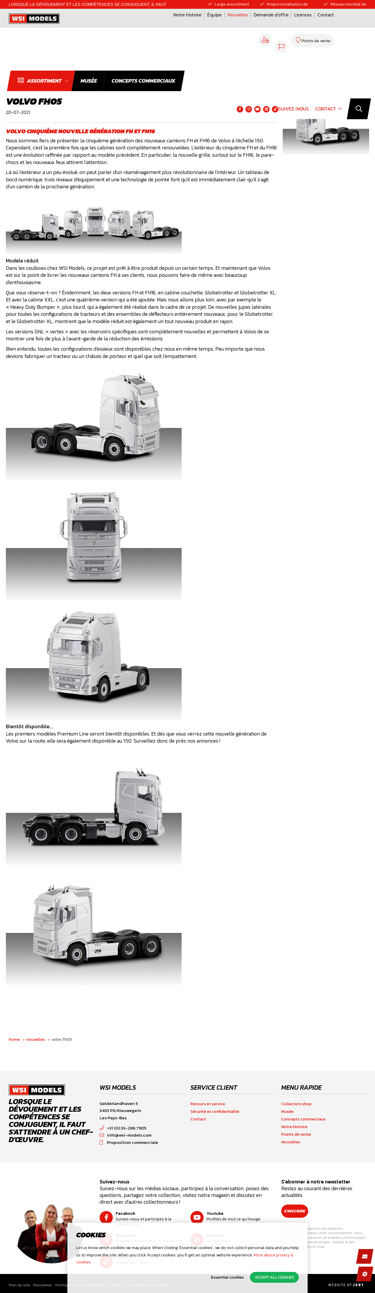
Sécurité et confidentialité (214, 1111)
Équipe (156, 24)
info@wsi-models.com (125, 1135)
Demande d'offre (212, 24)
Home (14, 1039)
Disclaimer (42, 1285)
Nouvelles (179, 24)
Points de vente (296, 1134)
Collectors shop (296, 1104)
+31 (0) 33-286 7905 (123, 1128)
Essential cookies (227, 1277)
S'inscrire (298, 1210)
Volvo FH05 (62, 1039)
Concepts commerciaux (303, 1119)
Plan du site (19, 1285)
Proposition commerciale (129, 1142)
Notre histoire (129, 24)
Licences (244, 24)
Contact (267, 24)
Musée (287, 1111)
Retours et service (207, 1104)
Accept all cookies (274, 1277)
